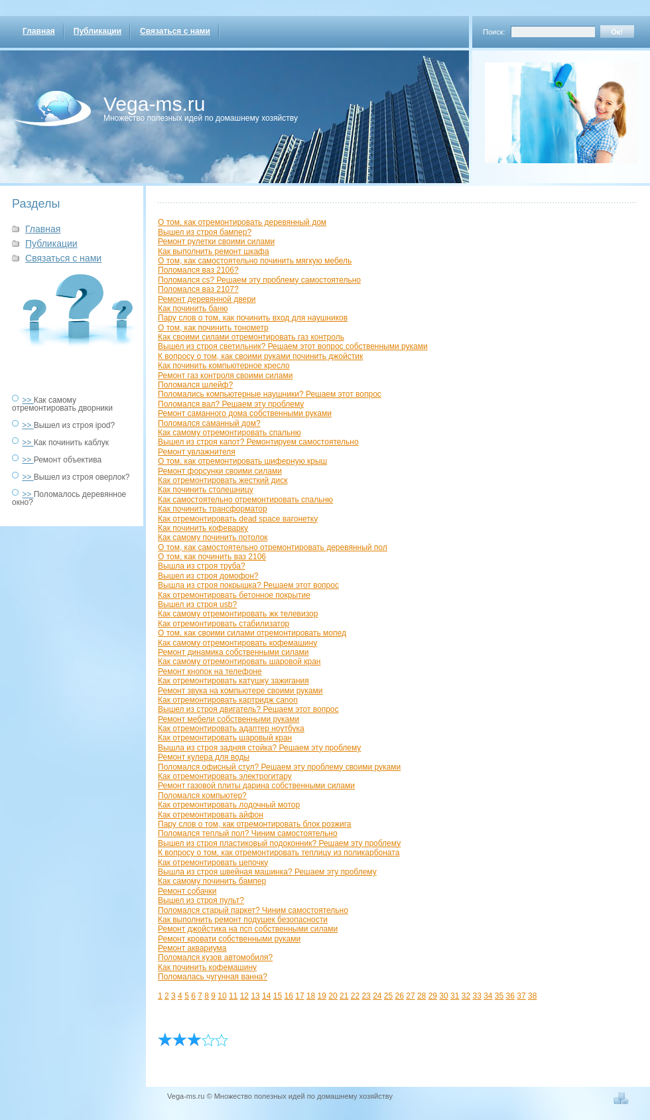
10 (222, 996)
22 (355, 996)
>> (27, 400)
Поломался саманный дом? (209, 423)
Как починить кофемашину (207, 967)
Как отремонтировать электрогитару (225, 776)
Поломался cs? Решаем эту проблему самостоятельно (259, 280)
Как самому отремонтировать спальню (229, 432)
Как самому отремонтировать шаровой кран (239, 661)
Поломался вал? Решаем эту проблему (231, 404)
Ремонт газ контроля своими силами (225, 375)
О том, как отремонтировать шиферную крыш (242, 461)
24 (377, 996)
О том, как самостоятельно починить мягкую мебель (255, 260)
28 (421, 996)
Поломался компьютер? (202, 795)
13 (255, 996)
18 (310, 996)
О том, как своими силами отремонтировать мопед (252, 633)
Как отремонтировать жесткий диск (222, 480)
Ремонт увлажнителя (196, 451)
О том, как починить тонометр (213, 327)
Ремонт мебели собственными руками (228, 719)
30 (443, 996)
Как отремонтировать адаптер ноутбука (231, 728)
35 (499, 996)
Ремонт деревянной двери (207, 299)
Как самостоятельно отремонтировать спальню (245, 499)
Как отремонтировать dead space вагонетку (238, 519)
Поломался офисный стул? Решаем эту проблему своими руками (279, 767)
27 (410, 996)
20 (332, 996)
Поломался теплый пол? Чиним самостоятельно (248, 833)
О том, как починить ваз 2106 (212, 556)
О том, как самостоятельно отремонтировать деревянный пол (272, 547)
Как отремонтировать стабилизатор (223, 623)
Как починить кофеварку (203, 528)
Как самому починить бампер (212, 881)
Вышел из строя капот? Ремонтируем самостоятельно (258, 442)
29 (432, 996)
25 (388, 996)
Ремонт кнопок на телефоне (210, 671)
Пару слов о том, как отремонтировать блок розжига (254, 824)
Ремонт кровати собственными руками (229, 939)
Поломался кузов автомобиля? (215, 957)
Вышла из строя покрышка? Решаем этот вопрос (248, 585)
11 (233, 996)
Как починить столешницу (205, 489)
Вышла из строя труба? (201, 566)
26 (399, 996)
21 (344, 996)
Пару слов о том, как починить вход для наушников (253, 317)
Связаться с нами (175, 31)
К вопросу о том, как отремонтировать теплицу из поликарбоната (278, 852)
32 (466, 996)
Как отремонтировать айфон (210, 814)
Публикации (97, 31)
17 (299, 996)
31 (454, 996)
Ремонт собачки (187, 891)
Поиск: (494, 32)
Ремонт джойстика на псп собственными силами (248, 929)
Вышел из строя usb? (197, 604)
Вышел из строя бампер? (204, 232)
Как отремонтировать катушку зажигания (233, 680)
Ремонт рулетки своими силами (216, 241)
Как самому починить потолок (213, 537)
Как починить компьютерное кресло (224, 365)
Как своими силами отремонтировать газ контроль (251, 337)
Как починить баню (193, 308)
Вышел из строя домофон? (208, 576)
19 (322, 996)
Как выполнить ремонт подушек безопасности (243, 919)
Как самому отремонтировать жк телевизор (238, 613)
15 (277, 996)
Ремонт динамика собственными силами (233, 652)
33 (476, 996)
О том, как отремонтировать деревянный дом (242, 222)
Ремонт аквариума (192, 948)
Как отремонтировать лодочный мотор (229, 804)
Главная (39, 31)
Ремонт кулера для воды (203, 757)
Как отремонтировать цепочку (213, 862)
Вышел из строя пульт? (201, 900)
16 (289, 996)
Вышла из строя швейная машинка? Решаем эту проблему (267, 871)
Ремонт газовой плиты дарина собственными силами (256, 785)
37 (521, 996)
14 (266, 996)
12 (244, 996)
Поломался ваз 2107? (198, 289)
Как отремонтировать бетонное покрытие (234, 595)
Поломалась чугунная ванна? (212, 976)
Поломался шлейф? (195, 384)
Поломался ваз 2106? (198, 270)
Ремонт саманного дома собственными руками (245, 413)
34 (488, 996)
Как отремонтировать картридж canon (228, 700)
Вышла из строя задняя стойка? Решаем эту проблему (259, 747)
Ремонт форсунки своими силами (220, 471)
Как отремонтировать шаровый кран (225, 737)
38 (532, 996)
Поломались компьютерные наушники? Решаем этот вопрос (269, 394)
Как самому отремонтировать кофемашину (237, 643)
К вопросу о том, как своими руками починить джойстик (260, 356)
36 (510, 996)
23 (365, 996)
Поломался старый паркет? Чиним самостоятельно (253, 910)
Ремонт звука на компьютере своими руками (240, 690)
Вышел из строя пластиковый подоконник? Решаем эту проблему (279, 843)
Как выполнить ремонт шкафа (213, 251)
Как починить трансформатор (212, 509)
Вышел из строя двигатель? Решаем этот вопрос (248, 709)
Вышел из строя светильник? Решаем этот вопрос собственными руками (293, 346)
